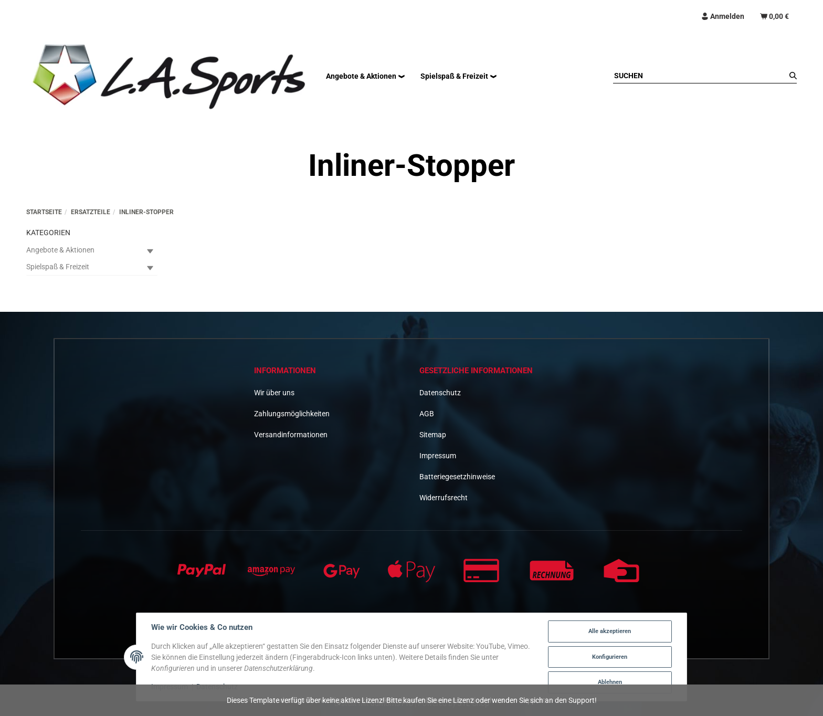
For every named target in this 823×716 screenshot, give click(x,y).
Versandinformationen (291, 434)
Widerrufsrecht (443, 497)
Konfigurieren (609, 657)
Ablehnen (610, 682)
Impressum (437, 455)
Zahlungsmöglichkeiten (292, 413)
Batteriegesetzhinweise (457, 476)
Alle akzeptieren (609, 631)
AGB (426, 413)
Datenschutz (440, 392)
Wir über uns (274, 392)
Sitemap (432, 434)
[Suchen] (699, 75)
